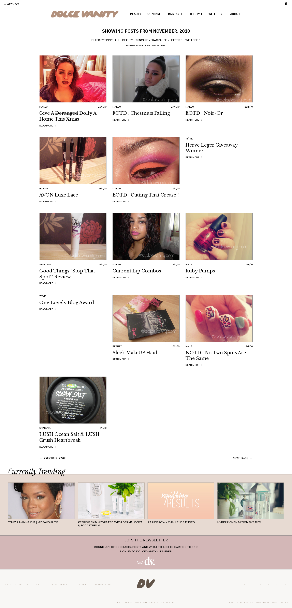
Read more (48, 125)
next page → (243, 458)
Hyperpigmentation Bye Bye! (239, 522)
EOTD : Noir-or (204, 113)
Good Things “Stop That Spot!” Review (67, 274)
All (117, 40)
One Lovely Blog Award (66, 302)
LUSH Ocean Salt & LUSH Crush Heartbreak (69, 437)
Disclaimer (59, 584)
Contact (80, 584)
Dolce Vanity (166, 602)
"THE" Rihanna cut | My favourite (33, 522)
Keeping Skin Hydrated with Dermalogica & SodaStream (110, 524)
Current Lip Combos (137, 271)
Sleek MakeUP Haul (135, 352)
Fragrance (174, 14)
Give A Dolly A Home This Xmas (67, 116)
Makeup (44, 106)
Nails (189, 264)
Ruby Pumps (200, 271)
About (235, 14)
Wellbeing (216, 14)
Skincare (154, 14)
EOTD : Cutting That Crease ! (146, 195)
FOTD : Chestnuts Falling (141, 113)
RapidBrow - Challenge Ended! (171, 522)
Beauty (135, 14)
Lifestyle (196, 14)
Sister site (103, 584)
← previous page (52, 458)
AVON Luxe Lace (58, 195)
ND (286, 602)
